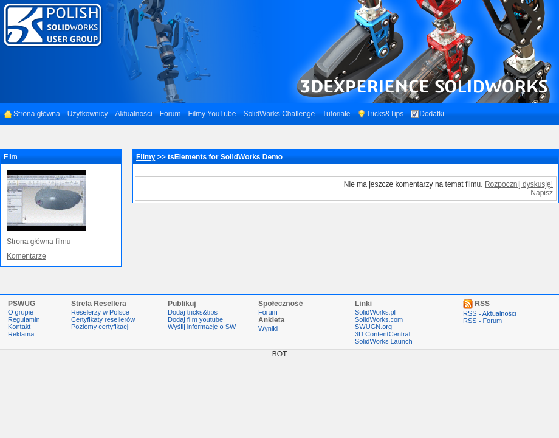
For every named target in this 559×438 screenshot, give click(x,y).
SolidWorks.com (379, 319)
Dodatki (427, 113)
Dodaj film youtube (195, 319)
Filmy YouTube (212, 113)
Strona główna (32, 113)
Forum (170, 113)
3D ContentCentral (382, 334)
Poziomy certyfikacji (100, 326)
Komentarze (26, 256)
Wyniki (268, 328)
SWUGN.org (373, 326)
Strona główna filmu (38, 241)
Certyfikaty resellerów (103, 319)
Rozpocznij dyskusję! (519, 184)
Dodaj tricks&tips (193, 312)
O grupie (20, 312)
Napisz (541, 193)
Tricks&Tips (380, 113)
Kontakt (19, 326)
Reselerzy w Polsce (100, 312)
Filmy (145, 157)
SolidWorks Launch (384, 341)
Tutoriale (336, 113)
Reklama (21, 334)
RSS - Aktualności (489, 313)
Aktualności (133, 113)
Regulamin (24, 319)
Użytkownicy (87, 113)
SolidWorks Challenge (279, 113)
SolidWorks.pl (375, 312)
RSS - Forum (482, 320)
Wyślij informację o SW (202, 326)
